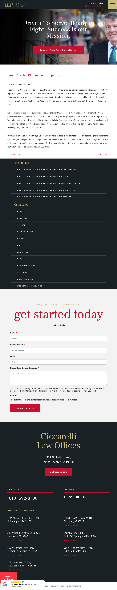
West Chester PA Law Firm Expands (33, 75)
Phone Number (17, 344)
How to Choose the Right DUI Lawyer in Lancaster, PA (47, 170)
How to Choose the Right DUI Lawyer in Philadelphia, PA (48, 190)
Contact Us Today (8, 577)
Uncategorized (25, 279)
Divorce (21, 238)
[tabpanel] (30, 524)
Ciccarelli (23, 225)
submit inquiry (25, 408)
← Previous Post (13, 154)
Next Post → (105, 154)
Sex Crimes (23, 272)
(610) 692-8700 (22, 498)
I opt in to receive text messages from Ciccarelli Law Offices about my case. (45, 399)
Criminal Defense (26, 232)
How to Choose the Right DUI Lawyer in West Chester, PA (48, 183)
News (20, 259)
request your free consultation (58, 50)
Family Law (23, 252)
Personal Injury (26, 266)
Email (13, 356)
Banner (21, 211)
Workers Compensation (30, 286)
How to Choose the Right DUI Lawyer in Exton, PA (44, 177)
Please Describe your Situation (24, 368)
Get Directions (58, 472)
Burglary (22, 218)
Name (13, 333)
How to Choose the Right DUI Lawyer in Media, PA (44, 197)
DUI (19, 245)
